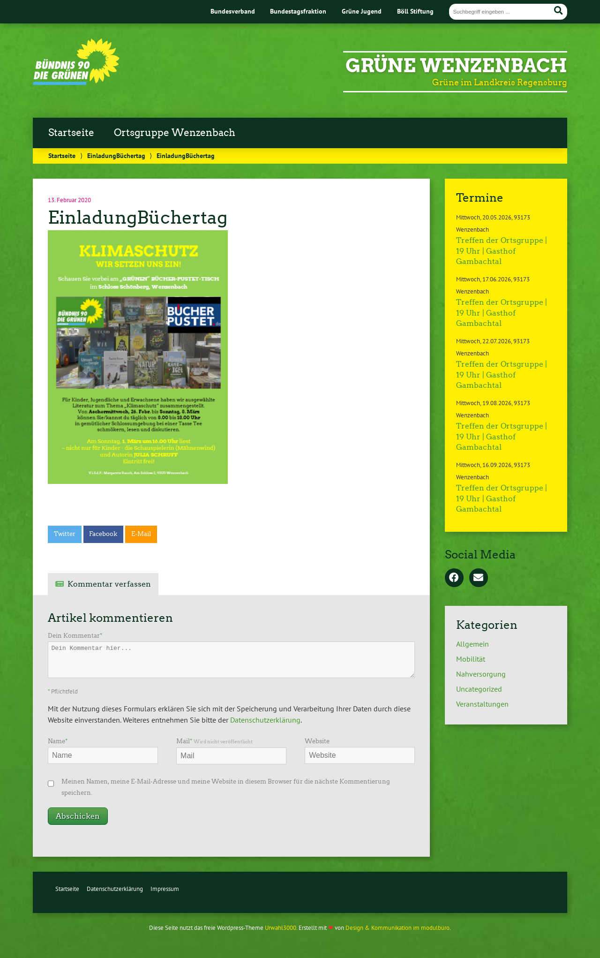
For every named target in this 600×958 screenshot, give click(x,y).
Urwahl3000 (280, 928)
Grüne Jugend (362, 11)
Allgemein (472, 644)
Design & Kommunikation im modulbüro (397, 928)
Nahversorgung (481, 674)
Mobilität (470, 659)
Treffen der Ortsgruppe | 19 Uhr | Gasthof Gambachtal (501, 251)
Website (317, 741)
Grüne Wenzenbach (456, 65)
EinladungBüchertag (116, 155)
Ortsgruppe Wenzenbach (174, 133)
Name (58, 741)
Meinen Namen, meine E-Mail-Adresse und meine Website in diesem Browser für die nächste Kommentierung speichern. (225, 787)
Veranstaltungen (482, 704)
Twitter (64, 533)
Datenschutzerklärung (265, 719)
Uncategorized (479, 689)
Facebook (103, 533)
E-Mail (141, 533)
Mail (214, 741)
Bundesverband (232, 11)
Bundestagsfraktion (298, 11)
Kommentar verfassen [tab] (109, 584)
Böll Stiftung (415, 11)
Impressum (164, 889)
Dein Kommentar (75, 635)
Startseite (71, 133)
